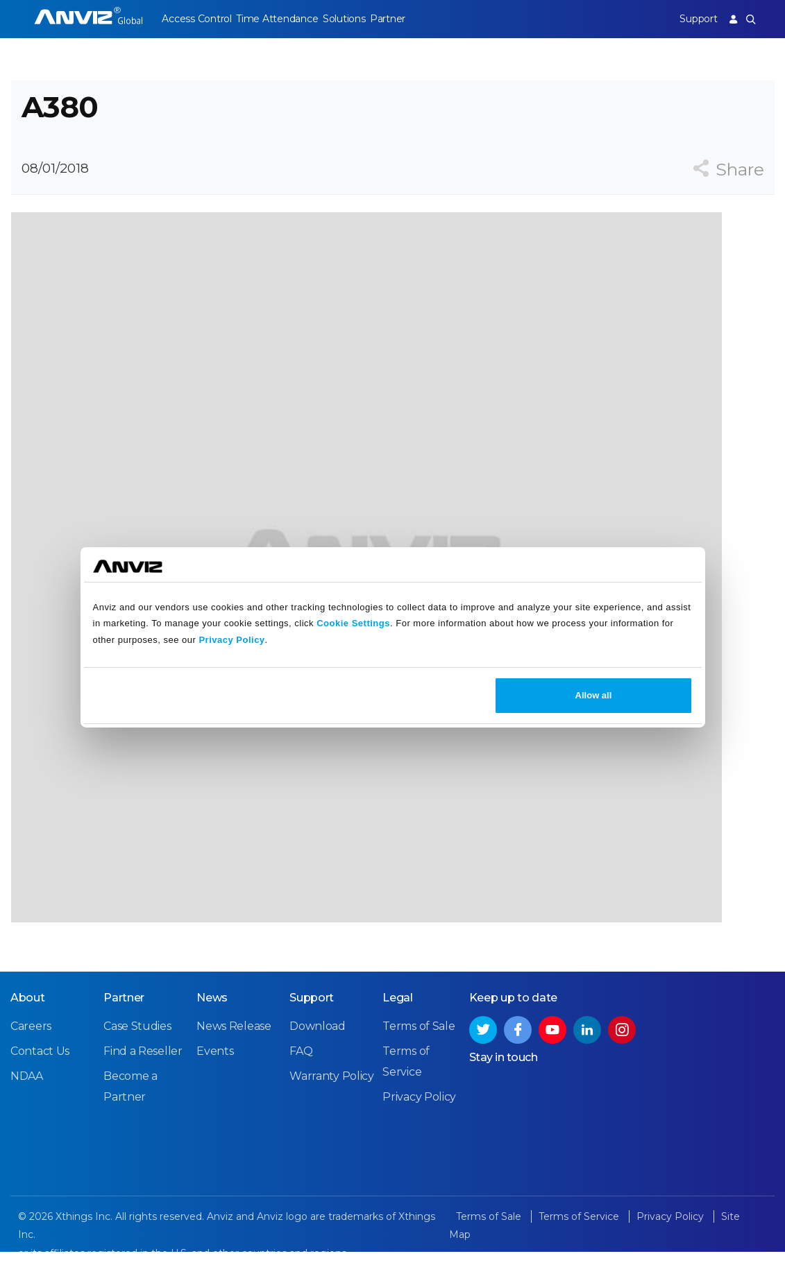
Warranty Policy (331, 1098)
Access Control (196, 18)
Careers (30, 1048)
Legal (397, 1019)
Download (317, 1048)
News (212, 1019)
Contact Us (39, 1073)
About (27, 1019)
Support (692, 18)
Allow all (593, 695)
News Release (233, 1048)
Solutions (354, 18)
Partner (403, 18)
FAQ (300, 1073)
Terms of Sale (418, 1048)
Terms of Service (580, 1238)
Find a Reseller (143, 1073)
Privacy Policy (231, 640)
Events (214, 1073)
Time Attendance (282, 18)
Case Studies (137, 1048)
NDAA (26, 1098)
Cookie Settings (353, 623)
